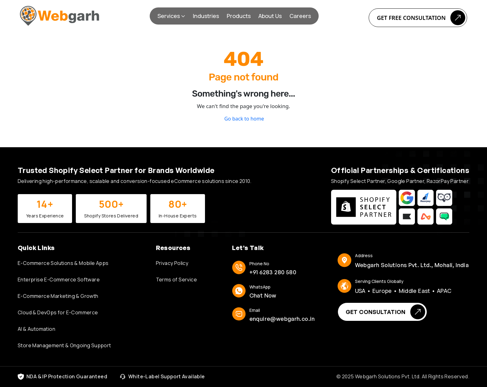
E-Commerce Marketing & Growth (58, 296)
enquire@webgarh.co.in (282, 319)
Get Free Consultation (421, 17)
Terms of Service (176, 279)
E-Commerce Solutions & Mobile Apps (63, 263)
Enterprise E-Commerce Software (59, 279)
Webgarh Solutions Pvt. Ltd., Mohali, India (412, 265)
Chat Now (262, 295)
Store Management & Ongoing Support (64, 345)
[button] (171, 16)
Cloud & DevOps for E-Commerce (58, 312)
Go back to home (243, 118)
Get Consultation (385, 311)
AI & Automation (36, 329)
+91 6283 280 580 (272, 272)
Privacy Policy (172, 263)
